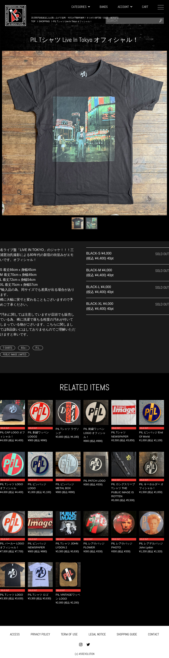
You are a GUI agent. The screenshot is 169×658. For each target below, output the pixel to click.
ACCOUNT (125, 7)
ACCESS (15, 633)
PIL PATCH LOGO (94, 480)
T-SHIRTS (7, 348)
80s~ (24, 348)
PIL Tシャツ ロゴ (38, 594)
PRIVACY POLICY (40, 633)
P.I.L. (38, 348)
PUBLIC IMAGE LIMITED (14, 354)
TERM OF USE (69, 633)
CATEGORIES (80, 7)
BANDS (104, 7)
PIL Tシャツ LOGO (11, 594)
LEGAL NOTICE (97, 633)
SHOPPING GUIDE (127, 633)
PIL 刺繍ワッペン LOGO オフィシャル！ (94, 433)
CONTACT (153, 633)
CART (145, 7)
